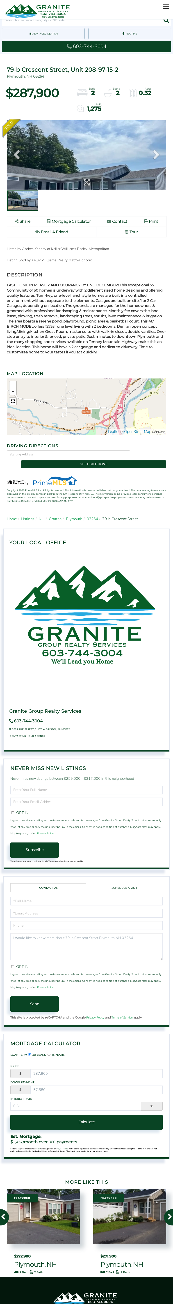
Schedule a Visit (124, 880)
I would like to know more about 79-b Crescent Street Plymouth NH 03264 (86, 939)
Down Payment (22, 1075)
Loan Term (18, 1047)
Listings (27, 512)
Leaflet (114, 432)
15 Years (56, 1047)
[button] (165, 20)
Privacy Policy (45, 826)
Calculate (86, 1115)
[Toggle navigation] (166, 5)
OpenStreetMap (137, 432)
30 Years (37, 1047)
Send (34, 997)
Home (12, 512)
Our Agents (36, 729)
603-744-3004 (86, 46)
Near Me (131, 33)
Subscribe (35, 843)
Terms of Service (122, 1011)
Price (14, 1059)
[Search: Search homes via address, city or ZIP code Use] (86, 20)
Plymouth (74, 512)
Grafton (55, 512)
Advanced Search (45, 33)
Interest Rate (21, 1091)
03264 (92, 512)
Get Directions (149, 454)
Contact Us (18, 729)
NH (42, 512)
